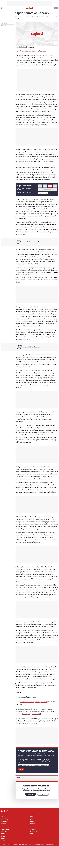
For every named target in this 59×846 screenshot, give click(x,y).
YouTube (7, 811)
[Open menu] (1, 8)
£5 (40, 186)
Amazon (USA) (36, 714)
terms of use (25, 844)
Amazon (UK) (26, 714)
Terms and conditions (5, 819)
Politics (32, 47)
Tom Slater (3, 833)
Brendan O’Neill (4, 831)
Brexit (31, 819)
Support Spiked (4, 818)
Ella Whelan (3, 836)
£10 (45, 186)
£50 (54, 186)
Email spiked (33, 835)
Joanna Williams (4, 835)
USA (31, 825)
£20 (50, 186)
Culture (31, 818)
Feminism (32, 821)
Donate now (42, 193)
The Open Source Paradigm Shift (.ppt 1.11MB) (34, 702)
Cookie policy (3, 823)
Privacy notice (4, 821)
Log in (56, 8)
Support (21, 769)
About (2, 816)
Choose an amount (47, 189)
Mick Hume (3, 838)
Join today (30, 794)
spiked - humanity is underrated (29, 8)
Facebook (2, 811)
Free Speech (32, 823)
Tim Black (3, 840)
